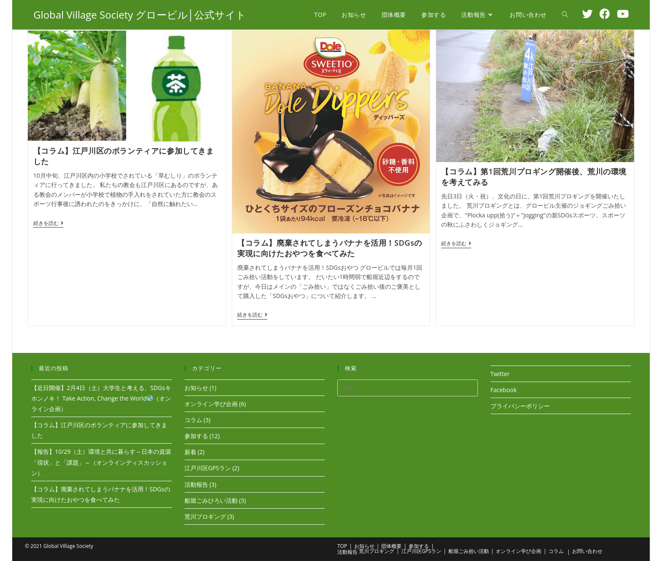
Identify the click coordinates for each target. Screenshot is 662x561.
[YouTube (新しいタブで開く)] (622, 13)
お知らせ (196, 387)
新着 (190, 451)
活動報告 (196, 484)
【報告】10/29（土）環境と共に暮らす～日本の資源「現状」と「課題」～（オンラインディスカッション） (101, 461)
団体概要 (391, 545)
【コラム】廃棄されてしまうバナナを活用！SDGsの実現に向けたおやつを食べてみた (329, 248)
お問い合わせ (587, 550)
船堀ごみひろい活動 (211, 500)
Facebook (504, 389)
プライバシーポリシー (520, 405)
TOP (342, 545)
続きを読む (48, 224)
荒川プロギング (205, 516)
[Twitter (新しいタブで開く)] (587, 13)
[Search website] (564, 15)
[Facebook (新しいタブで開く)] (604, 13)
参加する (196, 435)
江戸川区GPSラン (207, 467)
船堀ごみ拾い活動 (468, 550)
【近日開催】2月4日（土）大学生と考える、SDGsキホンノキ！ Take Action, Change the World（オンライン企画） (101, 397)
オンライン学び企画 (211, 403)
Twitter (500, 373)
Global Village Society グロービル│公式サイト (139, 15)
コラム (193, 419)
